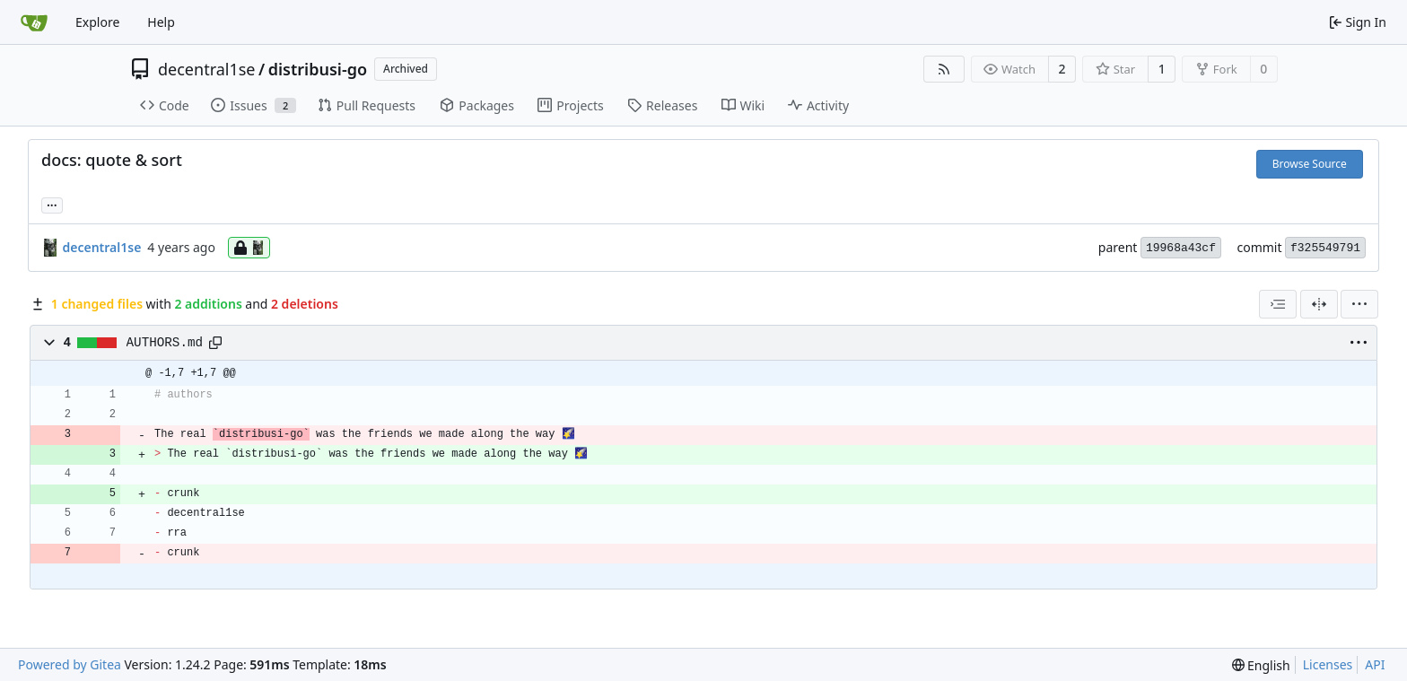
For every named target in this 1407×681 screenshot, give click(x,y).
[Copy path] (215, 342)
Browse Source (1309, 163)
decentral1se (207, 69)
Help (161, 22)
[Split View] (1319, 304)
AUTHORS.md (165, 343)
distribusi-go (317, 69)
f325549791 (1325, 248)
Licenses (1328, 664)
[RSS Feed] (944, 69)
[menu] (1359, 304)
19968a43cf (1181, 248)
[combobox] (1278, 304)
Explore (97, 22)
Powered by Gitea (69, 664)
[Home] (34, 22)
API (1375, 664)
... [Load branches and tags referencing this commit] (52, 203)
